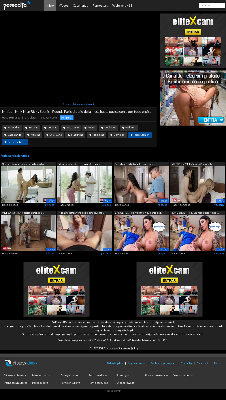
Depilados (110, 127)
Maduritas (77, 134)
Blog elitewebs (125, 382)
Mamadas (13, 127)
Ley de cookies (136, 363)
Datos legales (115, 363)
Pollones (130, 127)
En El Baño (55, 134)
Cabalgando (14, 134)
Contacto (186, 363)
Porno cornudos (98, 382)
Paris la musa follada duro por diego (135, 164)
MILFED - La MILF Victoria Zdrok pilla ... (192, 164)
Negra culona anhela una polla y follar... (23, 164)
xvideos (49, 204)
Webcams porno (183, 375)
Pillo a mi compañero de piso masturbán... (81, 212)
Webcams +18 (122, 5)
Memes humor (41, 375)
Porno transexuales (156, 375)
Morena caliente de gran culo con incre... (81, 164)
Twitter (218, 363)
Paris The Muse (17, 142)
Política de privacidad (163, 363)
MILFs (91, 127)
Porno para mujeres (15, 382)
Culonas (52, 127)
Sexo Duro (72, 127)
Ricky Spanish (141, 134)
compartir (67, 117)
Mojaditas (98, 134)
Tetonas (33, 127)
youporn (219, 204)
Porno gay (123, 375)
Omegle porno (69, 375)
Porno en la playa (70, 382)
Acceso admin (113, 390)
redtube (162, 204)
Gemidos (118, 134)
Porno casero (40, 382)
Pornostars (100, 5)
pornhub (106, 253)
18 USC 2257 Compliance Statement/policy (113, 348)
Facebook (202, 363)
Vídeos (63, 5)
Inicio (50, 5)
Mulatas (35, 134)
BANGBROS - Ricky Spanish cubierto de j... (138, 212)
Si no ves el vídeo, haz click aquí (78, 104)
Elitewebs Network (15, 375)
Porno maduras (98, 375)
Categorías (80, 5)
